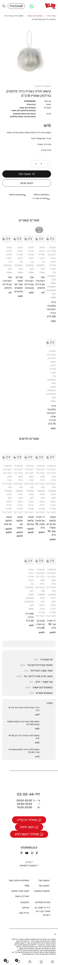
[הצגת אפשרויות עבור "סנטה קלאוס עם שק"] (32, 457)
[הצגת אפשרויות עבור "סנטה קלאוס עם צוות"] (10, 457)
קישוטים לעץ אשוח (35, 16)
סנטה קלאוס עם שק (30, 520)
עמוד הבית (51, 16)
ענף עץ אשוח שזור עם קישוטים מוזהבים (19, 284)
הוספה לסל (25, 174)
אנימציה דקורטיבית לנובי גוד (50, 469)
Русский (16, 6)
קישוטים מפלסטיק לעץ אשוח (24, 110)
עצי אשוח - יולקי (44, 681)
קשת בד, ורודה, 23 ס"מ (29, 617)
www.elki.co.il (28, 954)
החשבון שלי (43, 880)
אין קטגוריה (46, 659)
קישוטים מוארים (44, 692)
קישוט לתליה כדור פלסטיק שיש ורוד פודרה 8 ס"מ (23, 751)
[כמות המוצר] (41, 163)
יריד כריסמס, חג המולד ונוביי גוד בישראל (42, 911)
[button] (54, 238)
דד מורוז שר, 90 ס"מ (51, 624)
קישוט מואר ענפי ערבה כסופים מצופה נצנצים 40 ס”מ (23, 723)
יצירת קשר (24, 912)
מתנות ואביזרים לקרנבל (51, 251)
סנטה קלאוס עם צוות (8, 520)
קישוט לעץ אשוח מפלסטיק (24, 114)
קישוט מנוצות (30, 116)
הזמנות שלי (44, 885)
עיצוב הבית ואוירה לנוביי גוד (52, 265)
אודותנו (25, 907)
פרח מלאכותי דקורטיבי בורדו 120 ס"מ (51, 309)
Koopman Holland (43, 86)
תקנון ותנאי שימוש (20, 891)
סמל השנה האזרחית (41, 670)
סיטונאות (24, 902)
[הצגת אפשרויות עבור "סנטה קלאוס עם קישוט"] (21, 457)
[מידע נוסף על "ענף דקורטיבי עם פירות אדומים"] (43, 238)
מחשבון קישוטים (41, 891)
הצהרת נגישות (22, 896)
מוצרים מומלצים (42, 902)
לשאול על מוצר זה (40, 198)
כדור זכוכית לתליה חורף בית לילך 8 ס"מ (24, 709)
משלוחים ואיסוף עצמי (19, 880)
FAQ (27, 885)
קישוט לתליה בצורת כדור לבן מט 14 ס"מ (24, 737)
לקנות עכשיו (26, 183)
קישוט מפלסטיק (16, 116)
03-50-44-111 (28, 794)
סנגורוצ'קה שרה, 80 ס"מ (40, 624)
